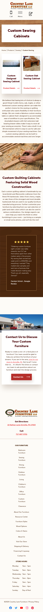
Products (11, 50)
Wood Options (21, 526)
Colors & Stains (21, 531)
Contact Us (18, 377)
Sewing (18, 50)
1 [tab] (20, 292)
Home (4, 50)
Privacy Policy (34, 602)
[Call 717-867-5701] (11, 14)
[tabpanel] (21, 263)
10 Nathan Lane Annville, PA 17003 (21, 425)
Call (11, 16)
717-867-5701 (21, 434)
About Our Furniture (21, 512)
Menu (20, 16)
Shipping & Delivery (21, 546)
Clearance (22, 506)
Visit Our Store (21, 542)
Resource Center (21, 517)
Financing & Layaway (21, 551)
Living (21, 479)
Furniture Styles (21, 521)
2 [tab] (23, 292)
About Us (21, 537)
